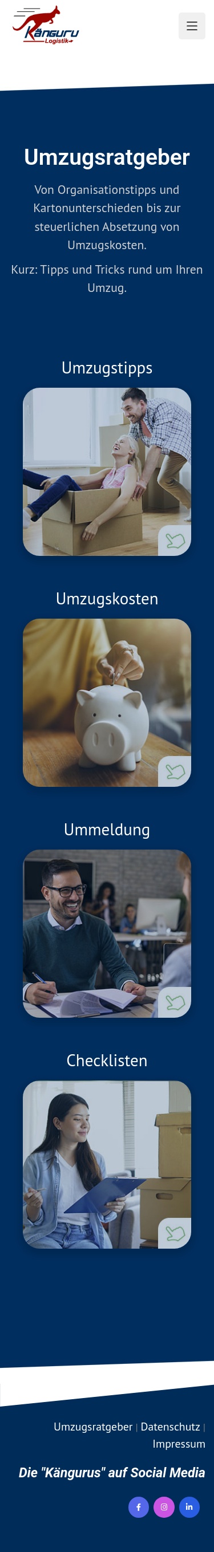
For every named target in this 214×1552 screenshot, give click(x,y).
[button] (192, 26)
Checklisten (106, 1060)
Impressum (178, 1443)
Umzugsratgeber (93, 1426)
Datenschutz (170, 1426)
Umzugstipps (106, 367)
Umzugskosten (106, 598)
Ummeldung (107, 829)
